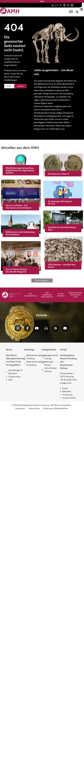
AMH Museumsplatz (30, 295)
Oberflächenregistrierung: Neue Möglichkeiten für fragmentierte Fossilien (20, 170)
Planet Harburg (61, 295)
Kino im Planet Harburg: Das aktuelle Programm (16, 516)
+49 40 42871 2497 (68, 379)
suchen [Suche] (20, 86)
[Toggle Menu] (71, 11)
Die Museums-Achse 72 (16, 209)
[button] (77, 12)
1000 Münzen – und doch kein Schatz (20, 454)
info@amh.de (65, 383)
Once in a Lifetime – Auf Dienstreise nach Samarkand (18, 263)
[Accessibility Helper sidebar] (81, 9)
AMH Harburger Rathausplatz (47, 295)
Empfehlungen (10, 80)
